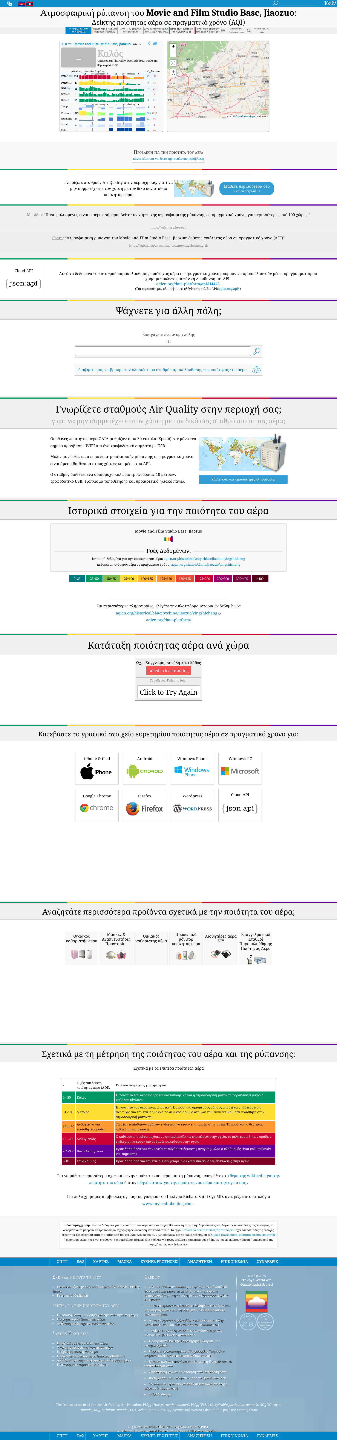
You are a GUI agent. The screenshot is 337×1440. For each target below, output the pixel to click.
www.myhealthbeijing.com (167, 1203)
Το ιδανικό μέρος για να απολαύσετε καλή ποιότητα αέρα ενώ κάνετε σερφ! (185, 1386)
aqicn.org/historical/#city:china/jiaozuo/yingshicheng (204, 558)
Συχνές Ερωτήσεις (70, 1333)
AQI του (96, 44)
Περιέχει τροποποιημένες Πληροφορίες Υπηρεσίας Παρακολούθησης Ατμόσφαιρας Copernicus (184, 1353)
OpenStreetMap (245, 116)
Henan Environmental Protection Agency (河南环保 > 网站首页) (170, 1431)
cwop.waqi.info (156, 1345)
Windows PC (240, 768)
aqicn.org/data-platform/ (168, 619)
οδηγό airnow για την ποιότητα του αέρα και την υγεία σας (191, 1182)
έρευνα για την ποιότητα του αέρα (85, 1305)
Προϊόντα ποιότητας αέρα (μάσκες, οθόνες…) (90, 1356)
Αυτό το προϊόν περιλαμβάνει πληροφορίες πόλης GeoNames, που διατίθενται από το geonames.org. (184, 1322)
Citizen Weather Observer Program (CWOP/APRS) (170, 1427)
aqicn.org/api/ (228, 288)
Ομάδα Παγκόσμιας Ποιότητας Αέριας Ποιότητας (243, 1235)
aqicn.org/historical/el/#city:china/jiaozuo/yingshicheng (166, 613)
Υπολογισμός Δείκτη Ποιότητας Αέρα (85, 1347)
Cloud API (240, 804)
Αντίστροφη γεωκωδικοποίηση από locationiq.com (187, 1372)
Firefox (144, 805)
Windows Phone (192, 768)
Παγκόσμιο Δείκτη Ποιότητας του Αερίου (208, 1230)
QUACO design (160, 1394)
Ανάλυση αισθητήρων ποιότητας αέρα (85, 1323)
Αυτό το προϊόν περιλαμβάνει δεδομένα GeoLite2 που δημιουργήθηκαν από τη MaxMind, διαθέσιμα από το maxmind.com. (187, 1309)
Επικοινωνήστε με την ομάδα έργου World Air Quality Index (96, 1289)
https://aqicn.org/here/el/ (168, 227)
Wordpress (192, 805)
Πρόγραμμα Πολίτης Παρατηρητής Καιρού (181, 1341)
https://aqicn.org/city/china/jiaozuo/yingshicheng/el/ (168, 245)
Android (144, 768)
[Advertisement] (168, 861)
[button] (203, 69)
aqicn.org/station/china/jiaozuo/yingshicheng (205, 564)
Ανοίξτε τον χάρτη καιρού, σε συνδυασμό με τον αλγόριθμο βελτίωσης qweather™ (183, 1332)
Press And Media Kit (72, 1295)
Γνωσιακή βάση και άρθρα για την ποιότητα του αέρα (97, 1315)
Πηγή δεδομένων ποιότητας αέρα (82, 1343)
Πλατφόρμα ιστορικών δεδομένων (83, 1364)
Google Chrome (97, 805)
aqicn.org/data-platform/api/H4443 (188, 283)
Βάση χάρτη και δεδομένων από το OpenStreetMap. (188, 1378)
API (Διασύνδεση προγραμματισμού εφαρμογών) (94, 1360)
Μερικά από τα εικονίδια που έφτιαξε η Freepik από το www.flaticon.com (188, 1363)
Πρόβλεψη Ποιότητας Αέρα (77, 1351)
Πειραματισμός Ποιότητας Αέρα (81, 1319)
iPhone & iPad (97, 768)
